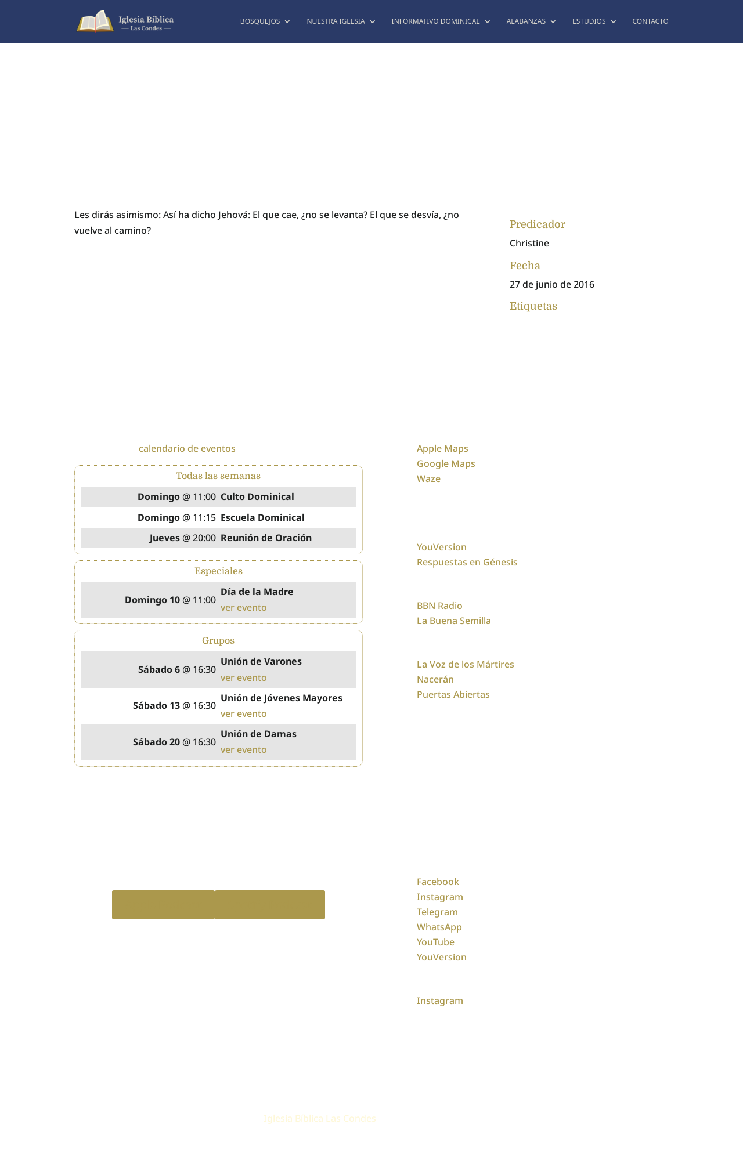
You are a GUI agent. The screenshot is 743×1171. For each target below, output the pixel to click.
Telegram (437, 911)
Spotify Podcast (270, 904)
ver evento (244, 607)
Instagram (440, 896)
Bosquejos (260, 21)
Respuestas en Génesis (467, 562)
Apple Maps (442, 448)
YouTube (436, 942)
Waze (429, 478)
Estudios (589, 21)
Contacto (651, 21)
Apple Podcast (163, 904)
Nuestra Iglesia (335, 21)
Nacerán (435, 679)
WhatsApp (439, 926)
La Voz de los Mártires (465, 664)
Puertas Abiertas (453, 694)
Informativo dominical (436, 21)
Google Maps (446, 463)
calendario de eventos (187, 448)
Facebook (438, 881)
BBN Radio (440, 605)
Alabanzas (526, 21)
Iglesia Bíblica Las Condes (320, 1118)
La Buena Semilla (454, 620)
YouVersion (442, 547)
